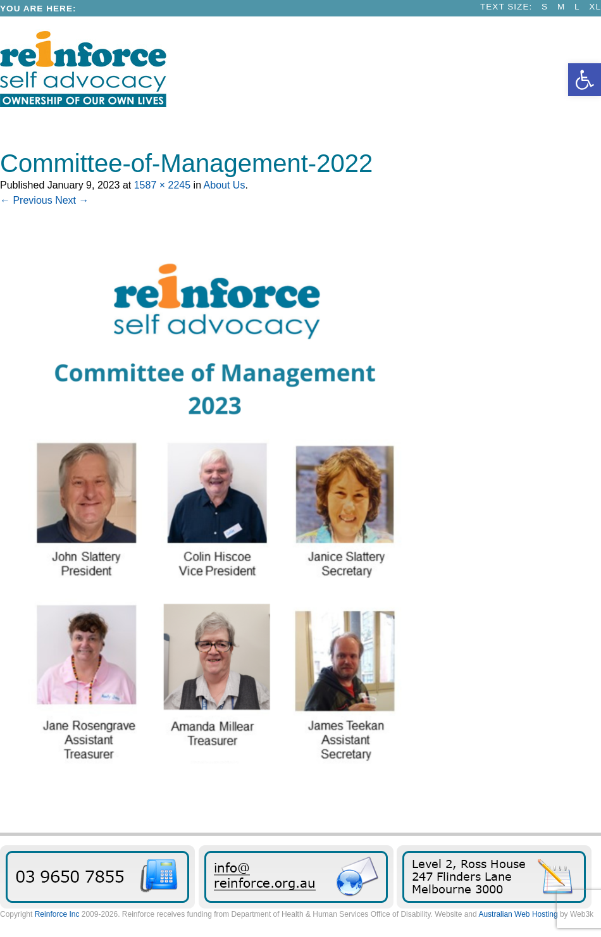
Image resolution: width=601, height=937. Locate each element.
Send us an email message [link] (296, 877)
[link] (584, 79)
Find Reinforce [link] (494, 877)
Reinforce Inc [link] (57, 914)
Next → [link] (72, 200)
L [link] (577, 6)
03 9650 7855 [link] (97, 877)
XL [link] (595, 6)
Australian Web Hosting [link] (517, 914)
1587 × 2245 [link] (162, 185)
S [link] (545, 6)
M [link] (561, 6)
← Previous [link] (26, 200)
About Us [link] (224, 185)
